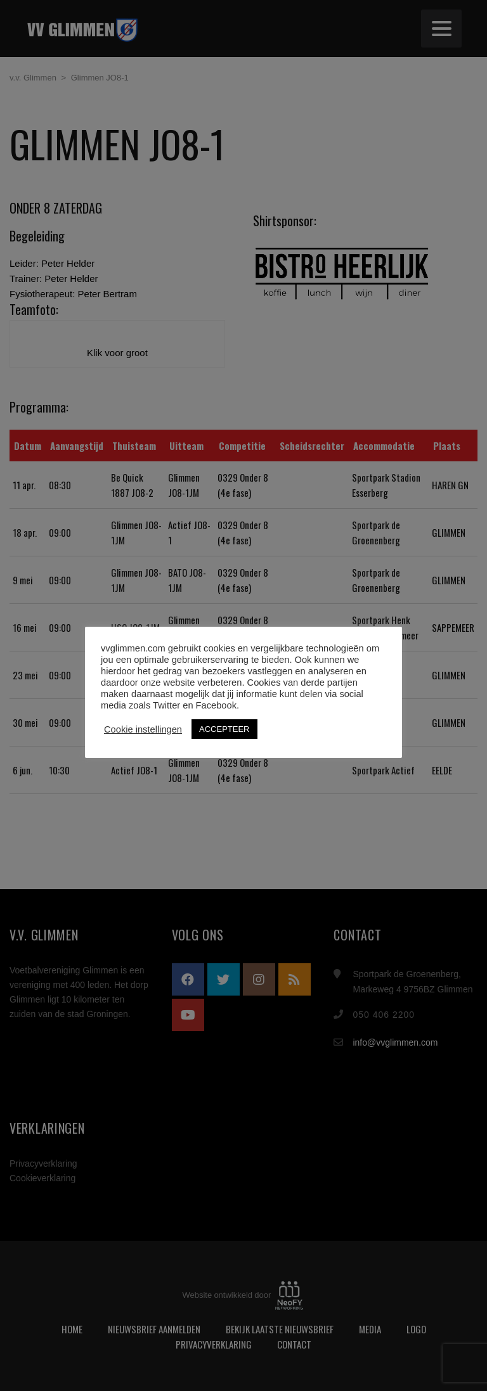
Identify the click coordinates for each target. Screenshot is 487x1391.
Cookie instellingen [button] (143, 729)
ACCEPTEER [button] (224, 729)
